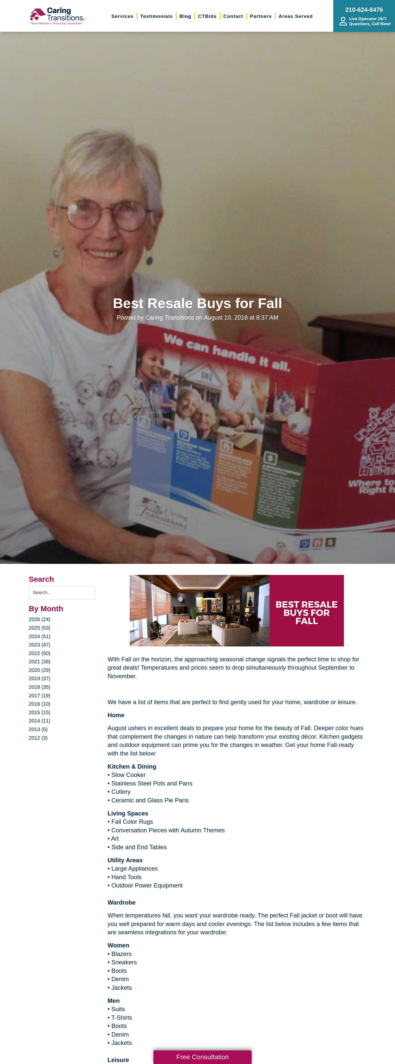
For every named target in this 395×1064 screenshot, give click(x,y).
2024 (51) (39, 636)
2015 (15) (39, 712)
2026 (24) (39, 619)
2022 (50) (39, 653)
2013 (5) (38, 729)
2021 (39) (39, 661)
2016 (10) (39, 704)
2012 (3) (38, 738)
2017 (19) (39, 695)
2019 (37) (39, 678)
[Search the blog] (62, 592)
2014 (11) (39, 721)
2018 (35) (39, 687)
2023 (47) (39, 644)
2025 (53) (39, 628)
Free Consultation (202, 1057)
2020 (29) (39, 670)
